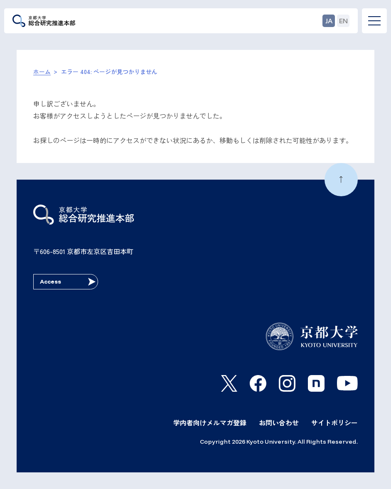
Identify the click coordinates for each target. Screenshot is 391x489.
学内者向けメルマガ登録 (209, 422)
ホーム (42, 71)
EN (343, 21)
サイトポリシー (334, 422)
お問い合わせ (279, 422)
